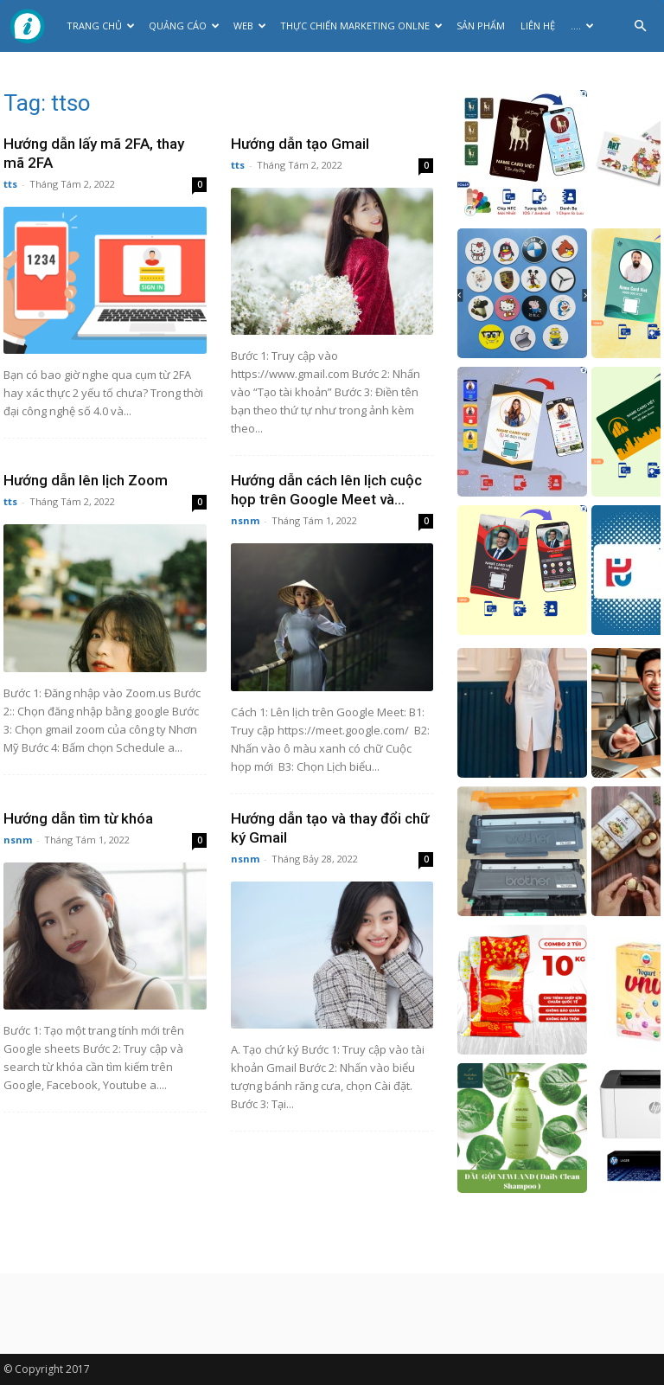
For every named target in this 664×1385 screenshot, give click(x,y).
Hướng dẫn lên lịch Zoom (85, 480)
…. (582, 25)
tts (10, 183)
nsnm (245, 520)
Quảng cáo (184, 25)
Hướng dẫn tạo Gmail (300, 143)
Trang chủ (101, 25)
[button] (640, 26)
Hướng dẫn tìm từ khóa (78, 818)
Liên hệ (537, 25)
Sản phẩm (480, 25)
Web (249, 25)
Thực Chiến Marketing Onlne (361, 25)
